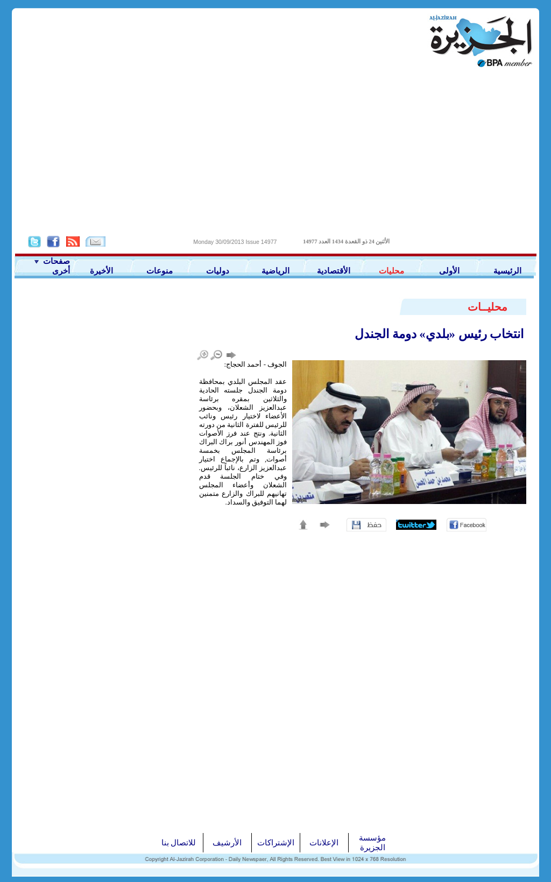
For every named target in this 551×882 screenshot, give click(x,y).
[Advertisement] (275, 151)
